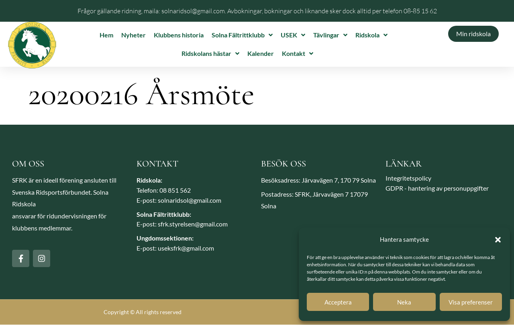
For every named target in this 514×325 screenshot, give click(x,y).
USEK (293, 35)
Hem (106, 35)
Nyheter (133, 35)
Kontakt (297, 53)
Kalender (260, 53)
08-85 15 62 (420, 11)
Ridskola (371, 35)
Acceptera (338, 302)
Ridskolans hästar (210, 53)
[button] (498, 240)
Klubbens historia (179, 35)
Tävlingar (330, 35)
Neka (404, 302)
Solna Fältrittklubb (242, 35)
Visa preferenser (471, 302)
